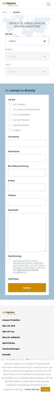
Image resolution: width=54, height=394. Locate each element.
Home (4, 12)
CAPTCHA (13, 278)
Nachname (13, 151)
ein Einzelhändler (22, 114)
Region (9, 49)
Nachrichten (8, 343)
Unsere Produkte (11, 320)
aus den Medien (21, 119)
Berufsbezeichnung (18, 165)
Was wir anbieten (11, 337)
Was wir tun (8, 331)
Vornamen (13, 136)
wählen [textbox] (12, 40)
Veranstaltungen (11, 348)
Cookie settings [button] (31, 389)
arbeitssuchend (21, 124)
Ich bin (8, 33)
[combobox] (27, 41)
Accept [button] (45, 389)
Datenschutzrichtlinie (28, 269)
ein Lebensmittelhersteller (26, 109)
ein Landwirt (19, 104)
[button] (48, 4)
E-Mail (11, 180)
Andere (16, 130)
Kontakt (6, 354)
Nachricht (13, 209)
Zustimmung (14, 255)
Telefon (12, 195)
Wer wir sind (8, 325)
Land (8, 64)
